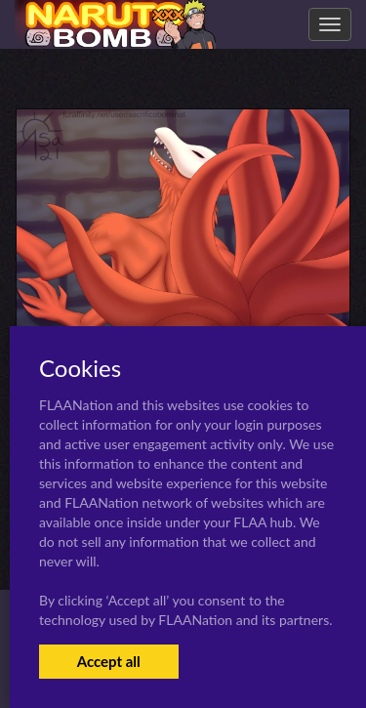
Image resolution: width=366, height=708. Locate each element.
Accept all (109, 661)
